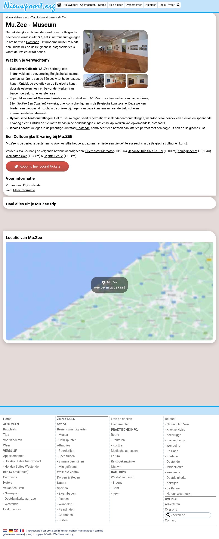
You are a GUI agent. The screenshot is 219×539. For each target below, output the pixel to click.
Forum (115, 456)
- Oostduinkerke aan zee (19, 499)
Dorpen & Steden (68, 477)
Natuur (62, 483)
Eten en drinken (121, 419)
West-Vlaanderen (122, 477)
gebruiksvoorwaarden (13, 534)
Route (115, 435)
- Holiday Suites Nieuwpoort (22, 461)
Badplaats (10, 429)
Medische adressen (124, 451)
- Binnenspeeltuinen (70, 461)
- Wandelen (64, 504)
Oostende (32, 42)
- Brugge (116, 483)
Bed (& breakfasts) (16, 472)
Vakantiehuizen (13, 488)
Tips (6, 435)
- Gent (115, 488)
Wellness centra (68, 472)
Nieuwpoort (71, 4)
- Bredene (171, 456)
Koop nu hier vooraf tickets (37, 166)
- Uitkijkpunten (67, 440)
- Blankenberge (175, 440)
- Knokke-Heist (175, 429)
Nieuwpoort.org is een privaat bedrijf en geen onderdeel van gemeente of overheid (64, 531)
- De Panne (172, 488)
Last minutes (12, 509)
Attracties (63, 445)
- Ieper (115, 493)
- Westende (10, 504)
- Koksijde (171, 483)
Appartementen (13, 456)
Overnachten (88, 4)
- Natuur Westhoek (177, 494)
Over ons (171, 509)
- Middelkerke (174, 467)
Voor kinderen (12, 440)
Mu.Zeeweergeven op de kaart (109, 285)
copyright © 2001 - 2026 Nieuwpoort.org (54, 534)
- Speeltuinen (66, 456)
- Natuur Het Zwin (177, 424)
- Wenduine (172, 446)
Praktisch (150, 4)
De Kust (170, 419)
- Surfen (62, 520)
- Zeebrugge (173, 435)
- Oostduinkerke (175, 478)
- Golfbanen (65, 515)
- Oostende (172, 462)
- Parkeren (118, 440)
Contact (170, 520)
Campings (10, 477)
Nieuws (116, 467)
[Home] (59, 5)
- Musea (62, 435)
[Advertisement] (109, 219)
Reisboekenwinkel (123, 461)
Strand (102, 4)
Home (7, 419)
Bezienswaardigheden (72, 429)
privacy (29, 534)
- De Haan (171, 451)
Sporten (62, 488)
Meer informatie (24, 190)
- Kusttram (118, 445)
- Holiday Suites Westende (21, 466)
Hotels (7, 483)
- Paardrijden (65, 509)
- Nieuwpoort (12, 493)
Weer (171, 4)
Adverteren (172, 504)
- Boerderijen (65, 451)
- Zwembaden (66, 493)
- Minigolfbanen (67, 467)
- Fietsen (63, 499)
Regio (162, 4)
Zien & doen (116, 4)
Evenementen (134, 4)
